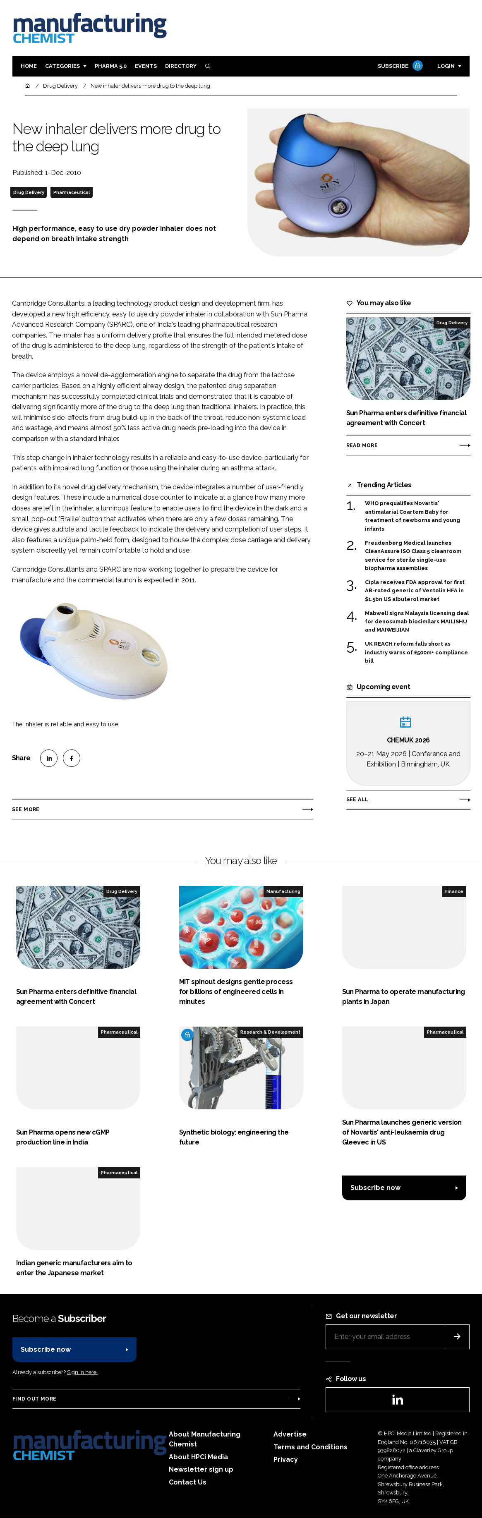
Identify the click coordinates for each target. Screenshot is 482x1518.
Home (29, 66)
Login (446, 66)
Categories (62, 66)
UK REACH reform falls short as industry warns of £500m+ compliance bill (416, 652)
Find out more (34, 1399)
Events (146, 66)
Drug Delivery (28, 192)
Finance (454, 891)
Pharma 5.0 (111, 66)
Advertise (290, 1434)
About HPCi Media (198, 1457)
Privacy (285, 1459)
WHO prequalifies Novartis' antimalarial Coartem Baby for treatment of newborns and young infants (412, 516)
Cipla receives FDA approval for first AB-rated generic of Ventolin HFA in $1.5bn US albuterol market (415, 590)
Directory (181, 66)
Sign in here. (82, 1372)
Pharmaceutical (71, 192)
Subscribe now (375, 1188)
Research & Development (270, 1032)
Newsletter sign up (201, 1469)
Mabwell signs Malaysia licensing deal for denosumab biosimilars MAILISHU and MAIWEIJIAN (417, 621)
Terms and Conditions (310, 1447)
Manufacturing (283, 891)
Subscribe (399, 66)
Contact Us (187, 1482)
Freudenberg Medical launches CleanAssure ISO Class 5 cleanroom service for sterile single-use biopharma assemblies (413, 556)
